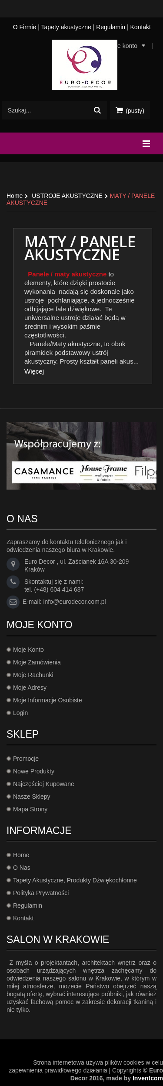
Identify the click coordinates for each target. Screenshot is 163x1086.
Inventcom (148, 1078)
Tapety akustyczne (66, 27)
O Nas (21, 867)
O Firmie (25, 27)
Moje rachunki (33, 674)
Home (21, 854)
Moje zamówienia (37, 662)
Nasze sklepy (31, 796)
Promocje (26, 758)
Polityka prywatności (41, 892)
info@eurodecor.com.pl (74, 601)
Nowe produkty (33, 771)
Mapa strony (30, 809)
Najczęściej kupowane (43, 783)
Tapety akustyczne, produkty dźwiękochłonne (75, 880)
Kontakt (140, 27)
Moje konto (28, 649)
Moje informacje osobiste (47, 700)
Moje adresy (30, 687)
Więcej (34, 371)
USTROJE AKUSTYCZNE (67, 196)
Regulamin (110, 27)
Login (20, 712)
